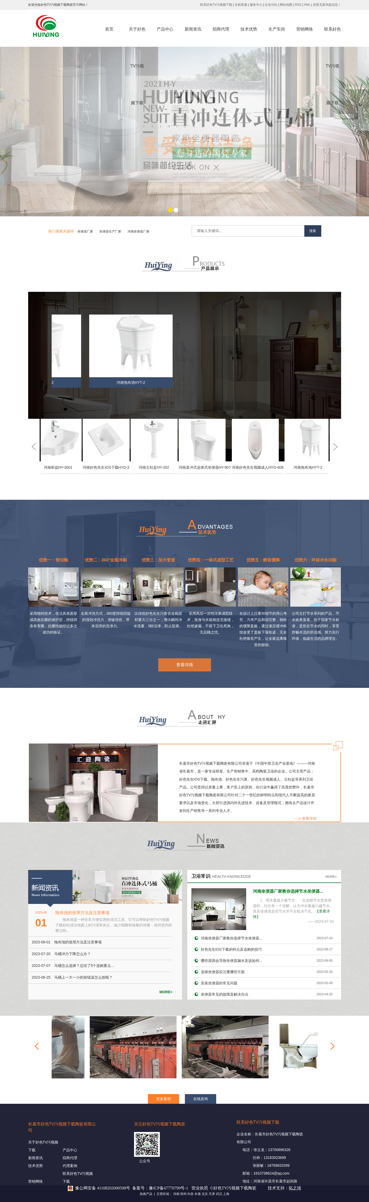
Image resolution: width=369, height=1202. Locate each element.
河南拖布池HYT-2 (132, 382)
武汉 (219, 1194)
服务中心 (256, 5)
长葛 (198, 1194)
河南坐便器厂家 (138, 231)
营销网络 (304, 29)
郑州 (183, 1194)
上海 (226, 1194)
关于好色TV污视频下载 (137, 37)
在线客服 (241, 5)
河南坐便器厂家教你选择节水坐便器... (288, 891)
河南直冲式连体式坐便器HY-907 (206, 467)
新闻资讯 (193, 29)
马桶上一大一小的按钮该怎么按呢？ (83, 977)
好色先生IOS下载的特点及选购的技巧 (231, 949)
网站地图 (286, 5)
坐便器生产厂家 (110, 231)
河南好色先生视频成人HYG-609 (259, 467)
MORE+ (165, 992)
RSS (298, 5)
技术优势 (248, 29)
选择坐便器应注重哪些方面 (223, 972)
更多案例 (163, 1099)
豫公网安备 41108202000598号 (102, 1188)
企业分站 (271, 5)
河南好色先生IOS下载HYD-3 (107, 467)
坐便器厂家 (85, 231)
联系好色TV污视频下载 (216, 5)
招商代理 (221, 29)
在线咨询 (200, 1099)
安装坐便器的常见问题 (219, 983)
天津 (212, 1194)
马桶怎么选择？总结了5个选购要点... (84, 965)
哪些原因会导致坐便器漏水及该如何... (231, 961)
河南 (176, 1194)
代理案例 (70, 1166)
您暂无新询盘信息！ (327, 5)
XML (307, 5)
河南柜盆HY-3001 (59, 467)
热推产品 (146, 1194)
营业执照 (199, 1188)
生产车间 (276, 29)
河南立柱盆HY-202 (155, 467)
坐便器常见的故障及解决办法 (224, 994)
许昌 (190, 1194)
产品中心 (165, 29)
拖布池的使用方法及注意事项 (82, 912)
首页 (109, 29)
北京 (205, 1194)
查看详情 (184, 665)
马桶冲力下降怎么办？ (72, 954)
